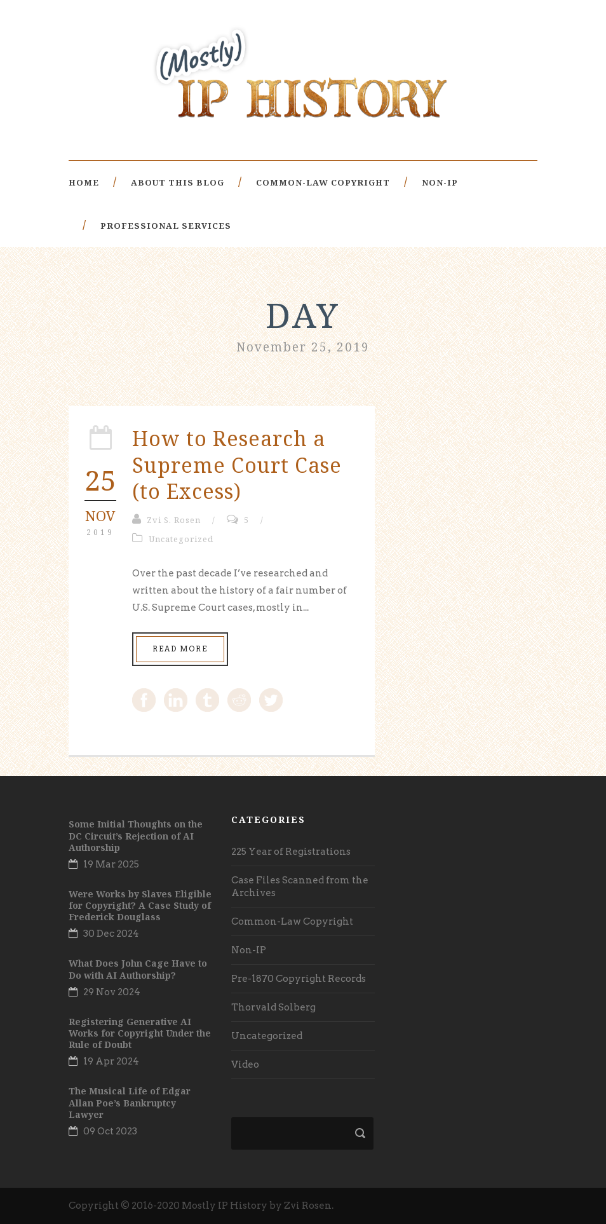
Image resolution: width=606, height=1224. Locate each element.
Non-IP (440, 182)
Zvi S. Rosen (174, 520)
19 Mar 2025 (111, 864)
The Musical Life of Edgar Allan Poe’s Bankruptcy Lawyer (130, 1102)
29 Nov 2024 (111, 992)
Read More (180, 648)
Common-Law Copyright (323, 182)
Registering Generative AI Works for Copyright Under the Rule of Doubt (140, 1033)
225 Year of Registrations (291, 851)
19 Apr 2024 (111, 1061)
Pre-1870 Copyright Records (298, 978)
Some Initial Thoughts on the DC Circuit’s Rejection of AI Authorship (136, 835)
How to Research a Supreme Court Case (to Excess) (237, 465)
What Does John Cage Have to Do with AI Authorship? (138, 969)
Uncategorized (181, 539)
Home (84, 182)
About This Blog (177, 182)
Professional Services (165, 225)
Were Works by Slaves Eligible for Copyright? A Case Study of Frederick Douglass (140, 905)
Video (245, 1064)
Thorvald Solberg (273, 1007)
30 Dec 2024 (111, 933)
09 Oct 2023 (110, 1131)
